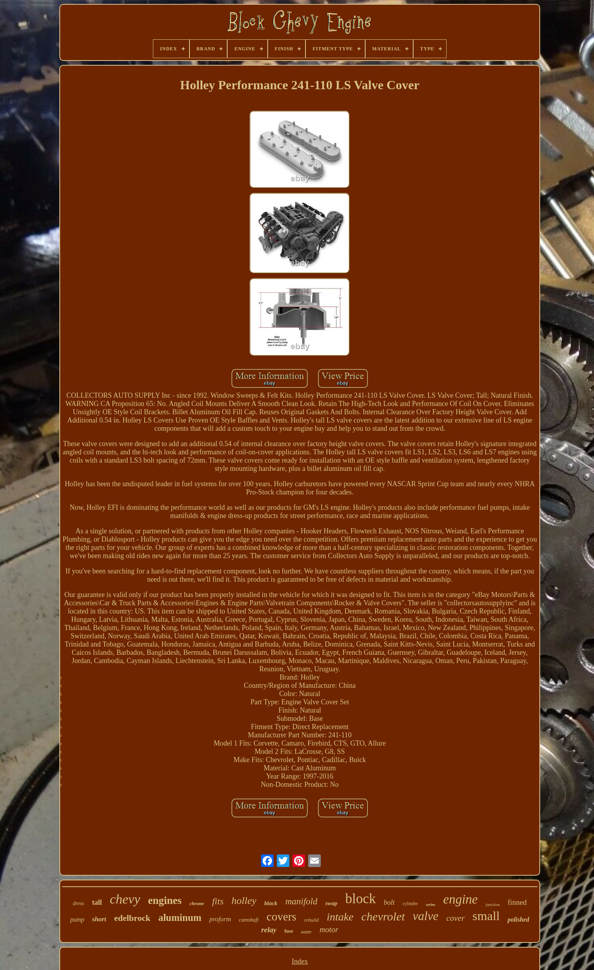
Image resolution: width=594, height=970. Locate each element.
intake (340, 917)
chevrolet (383, 916)
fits (217, 901)
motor (329, 929)
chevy (125, 899)
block (360, 898)
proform (220, 919)
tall (97, 902)
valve (425, 916)
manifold (301, 901)
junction (492, 904)
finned (517, 902)
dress (78, 903)
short (99, 919)
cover (455, 918)
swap (331, 903)
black (270, 903)
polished (518, 919)
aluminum (180, 917)
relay (268, 930)
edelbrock (132, 918)
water (306, 932)
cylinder (410, 903)
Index (300, 961)
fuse (288, 931)
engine (460, 899)
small (486, 916)
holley (244, 900)
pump (77, 919)
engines (165, 900)
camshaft (249, 920)
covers (281, 916)
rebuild (311, 920)
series (430, 904)
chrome (196, 903)
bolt (389, 902)
